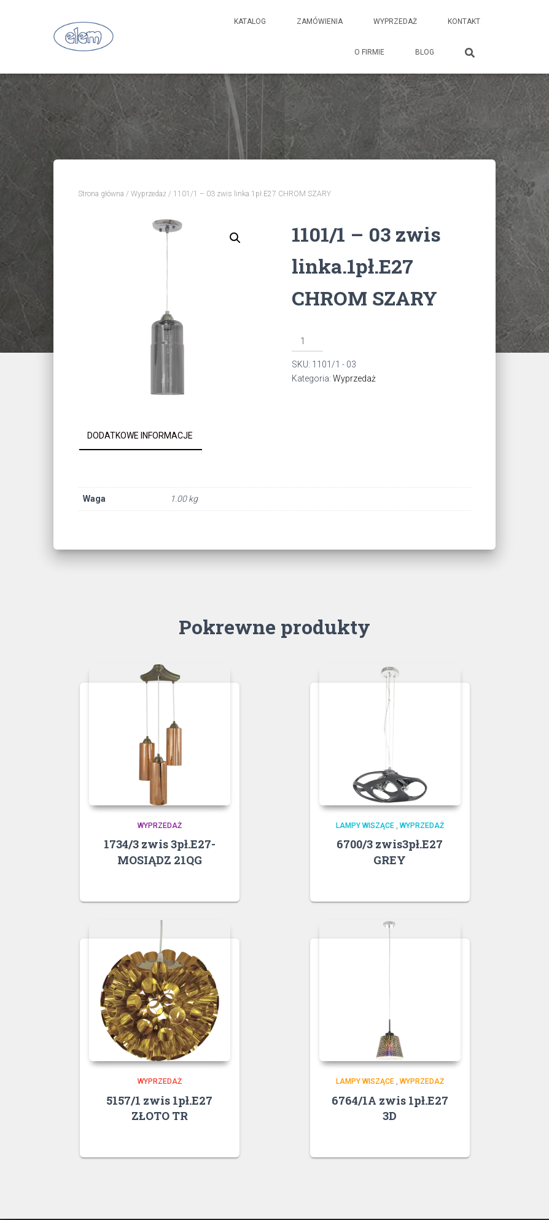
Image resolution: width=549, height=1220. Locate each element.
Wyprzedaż (395, 21)
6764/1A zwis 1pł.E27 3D (390, 1108)
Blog (424, 52)
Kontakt (464, 21)
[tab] (149, 436)
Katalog (250, 21)
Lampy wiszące (365, 825)
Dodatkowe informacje (140, 435)
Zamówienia (320, 21)
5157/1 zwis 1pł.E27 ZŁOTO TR (159, 1108)
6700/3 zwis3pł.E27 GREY (390, 852)
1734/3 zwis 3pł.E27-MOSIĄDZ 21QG (160, 852)
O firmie (369, 52)
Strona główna (101, 194)
